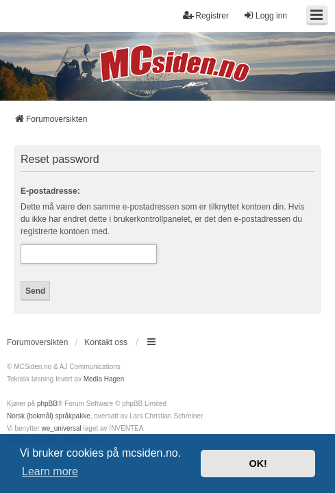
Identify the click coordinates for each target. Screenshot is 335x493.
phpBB (47, 403)
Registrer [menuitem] (206, 15)
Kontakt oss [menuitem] (105, 342)
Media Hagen (104, 379)
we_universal (61, 428)
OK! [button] (257, 463)
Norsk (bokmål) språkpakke (48, 416)
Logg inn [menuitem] (265, 15)
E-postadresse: (50, 191)
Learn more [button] (50, 471)
